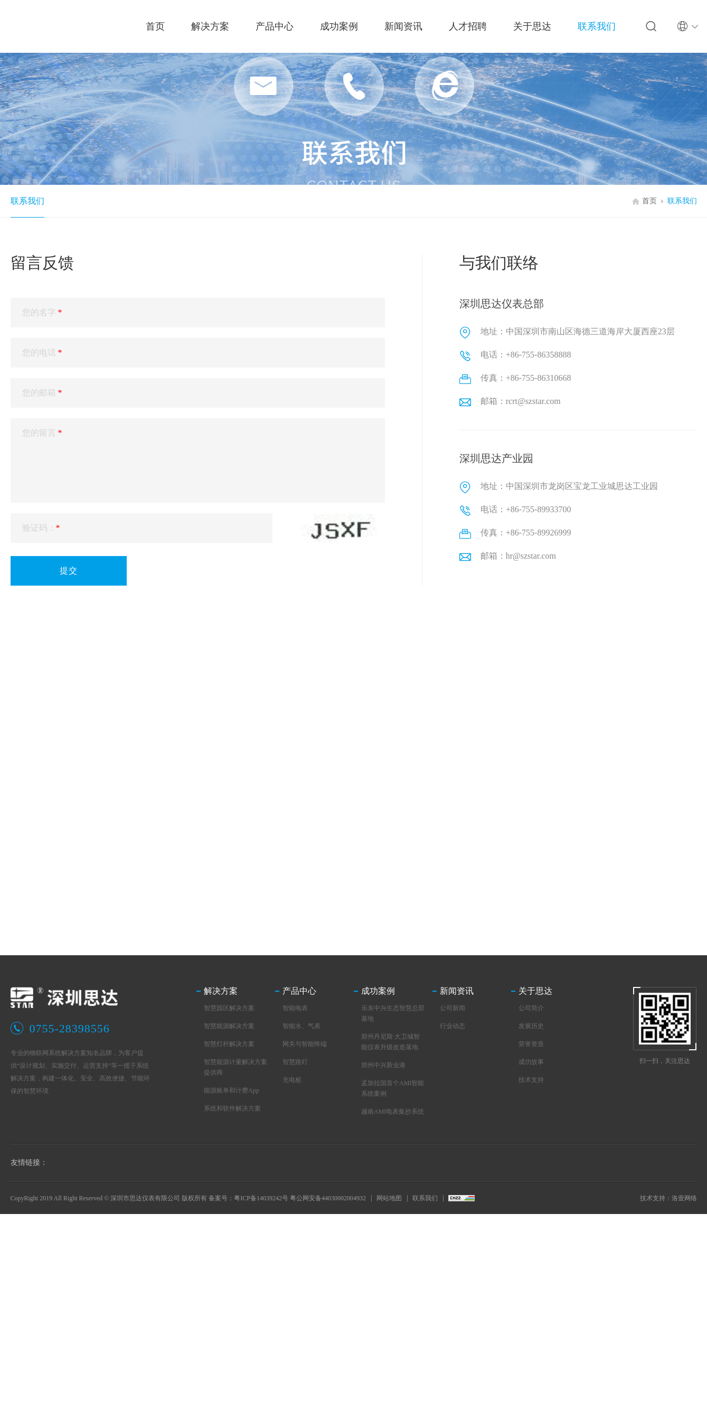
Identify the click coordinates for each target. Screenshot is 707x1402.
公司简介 (531, 1008)
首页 (649, 201)
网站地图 (389, 1198)
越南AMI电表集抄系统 (392, 1111)
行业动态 (452, 1026)
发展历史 (531, 1026)
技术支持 (531, 1080)
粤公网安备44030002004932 (328, 1198)
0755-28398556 (70, 1028)
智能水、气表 (301, 1026)
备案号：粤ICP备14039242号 (248, 1198)
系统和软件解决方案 (232, 1108)
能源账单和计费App (231, 1090)
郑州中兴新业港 (383, 1065)
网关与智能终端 (304, 1044)
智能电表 (295, 1008)
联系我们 (27, 200)
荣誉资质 (531, 1044)
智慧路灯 (295, 1062)
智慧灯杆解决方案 (229, 1044)
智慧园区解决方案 (229, 1008)
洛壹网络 (684, 1198)
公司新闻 (452, 1008)
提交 (69, 570)
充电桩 (291, 1080)
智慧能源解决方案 (229, 1026)
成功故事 (531, 1062)
